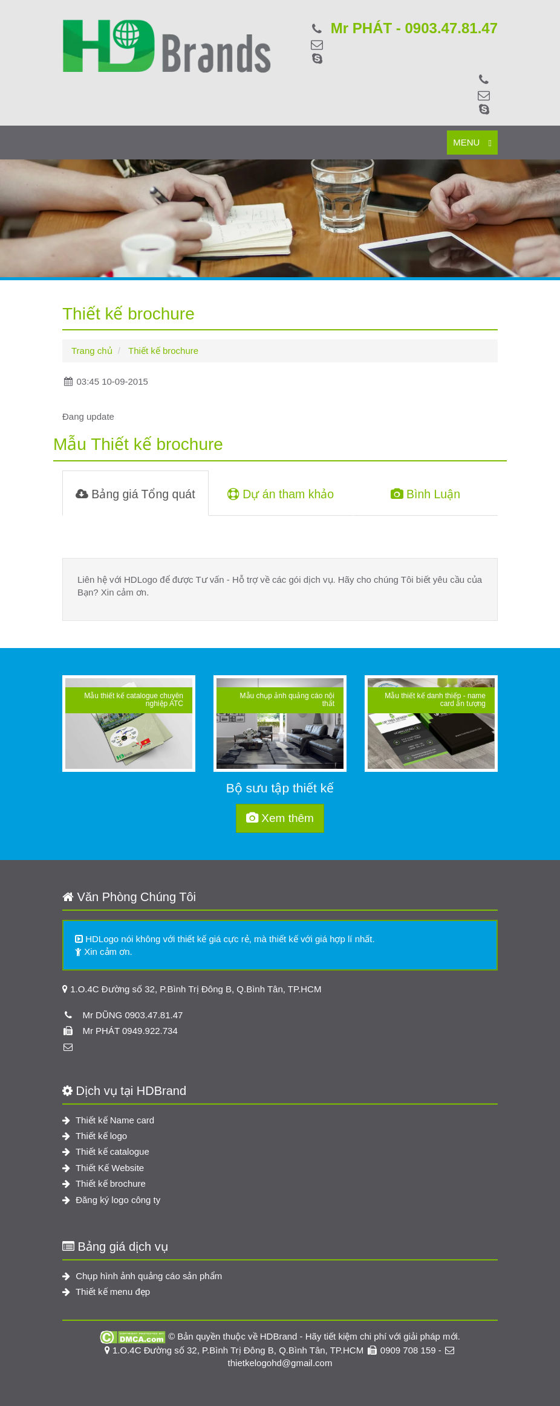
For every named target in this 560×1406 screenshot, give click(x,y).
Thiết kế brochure (104, 1183)
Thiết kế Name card (108, 1120)
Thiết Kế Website (103, 1168)
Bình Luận (425, 494)
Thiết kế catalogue (105, 1151)
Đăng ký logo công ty (111, 1200)
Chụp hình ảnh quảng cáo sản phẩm (142, 1276)
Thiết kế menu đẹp (106, 1291)
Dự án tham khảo (280, 494)
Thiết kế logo (94, 1136)
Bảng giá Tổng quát (135, 494)
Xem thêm (280, 818)
